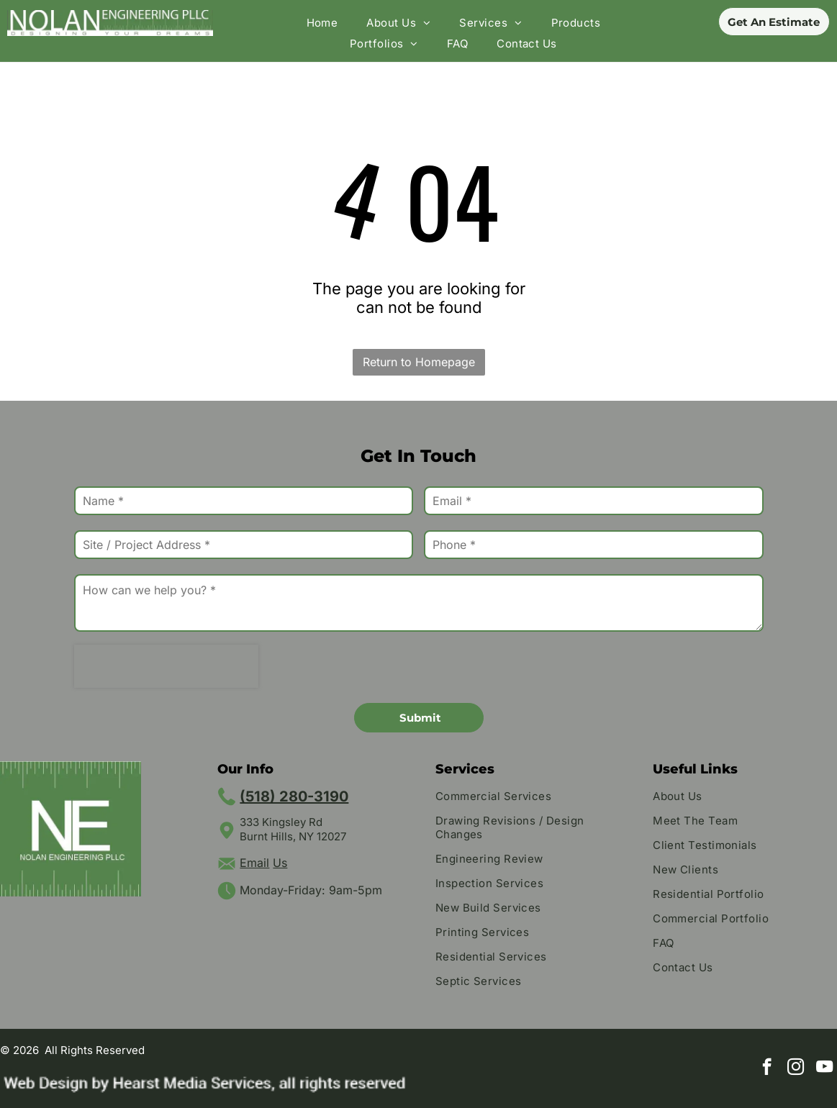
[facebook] (766, 1068)
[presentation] (166, 666)
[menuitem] (322, 22)
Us (280, 862)
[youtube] (824, 1068)
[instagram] (795, 1068)
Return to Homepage (419, 362)
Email (254, 862)
